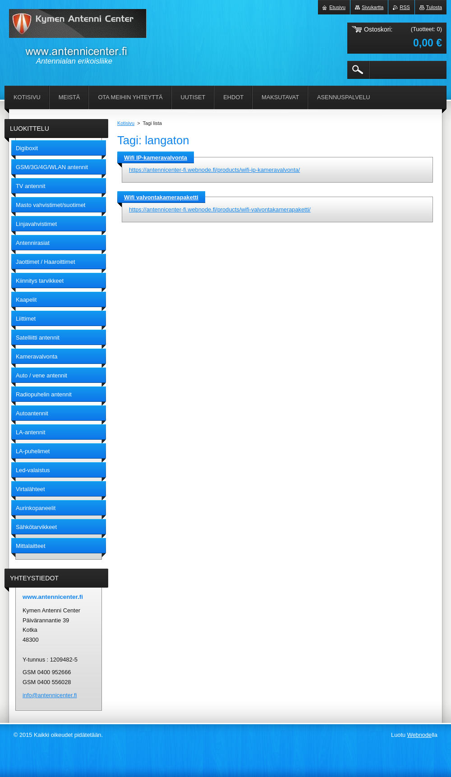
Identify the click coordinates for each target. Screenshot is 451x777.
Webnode (419, 734)
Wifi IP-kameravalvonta (155, 157)
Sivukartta (372, 7)
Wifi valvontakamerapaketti (161, 197)
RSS (405, 7)
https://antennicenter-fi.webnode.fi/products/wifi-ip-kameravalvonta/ (214, 169)
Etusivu (337, 7)
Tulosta (434, 7)
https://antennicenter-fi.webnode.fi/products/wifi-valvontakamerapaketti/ (220, 209)
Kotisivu (125, 123)
